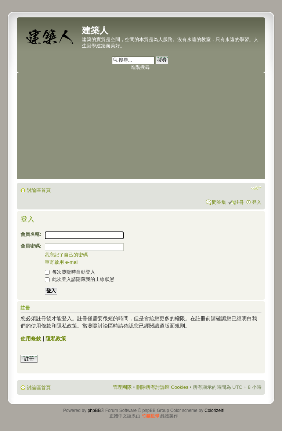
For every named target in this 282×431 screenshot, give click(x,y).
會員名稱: (31, 234)
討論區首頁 (39, 190)
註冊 (239, 202)
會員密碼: (31, 246)
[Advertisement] (141, 127)
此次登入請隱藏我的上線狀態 (79, 279)
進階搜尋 (140, 67)
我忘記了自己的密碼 (66, 254)
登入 (256, 202)
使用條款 (31, 338)
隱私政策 (56, 338)
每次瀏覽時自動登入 (70, 272)
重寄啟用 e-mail (62, 262)
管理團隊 (122, 387)
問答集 (219, 202)
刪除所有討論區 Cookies (162, 387)
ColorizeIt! (214, 410)
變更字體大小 (256, 188)
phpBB (94, 410)
